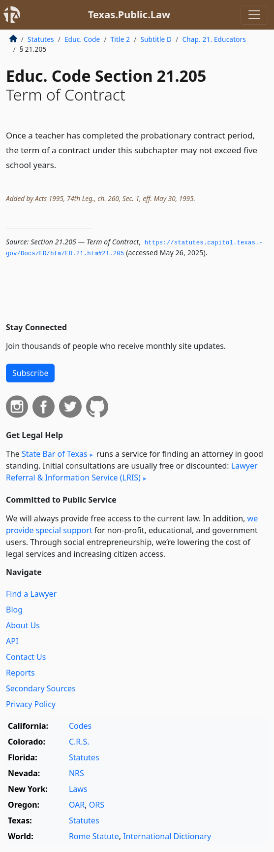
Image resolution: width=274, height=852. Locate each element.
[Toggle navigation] (254, 15)
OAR (77, 804)
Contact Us (26, 656)
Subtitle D (156, 39)
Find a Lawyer (31, 593)
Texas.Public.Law (129, 14)
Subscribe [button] (30, 373)
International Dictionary (167, 836)
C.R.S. (79, 741)
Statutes (41, 39)
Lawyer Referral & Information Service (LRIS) (132, 471)
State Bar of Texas (55, 453)
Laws (78, 789)
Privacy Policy (31, 704)
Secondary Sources (41, 688)
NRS (76, 773)
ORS (96, 804)
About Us (23, 625)
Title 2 (120, 39)
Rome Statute (94, 836)
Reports (20, 672)
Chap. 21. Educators (214, 39)
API (12, 641)
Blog (14, 609)
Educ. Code (82, 39)
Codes (80, 725)
